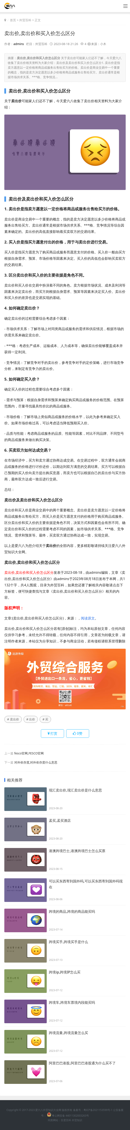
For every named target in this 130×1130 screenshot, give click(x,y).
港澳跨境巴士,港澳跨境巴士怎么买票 (77, 851)
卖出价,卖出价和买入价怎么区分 (41, 33)
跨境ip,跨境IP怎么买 (64, 972)
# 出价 (30, 719)
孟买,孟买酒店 (60, 820)
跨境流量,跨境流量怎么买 (68, 1033)
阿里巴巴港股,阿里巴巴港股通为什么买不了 (82, 1063)
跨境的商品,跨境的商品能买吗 (72, 911)
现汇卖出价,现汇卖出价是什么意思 (75, 790)
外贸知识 (77, 1120)
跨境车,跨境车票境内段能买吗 (72, 1002)
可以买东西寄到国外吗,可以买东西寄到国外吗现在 (85, 884)
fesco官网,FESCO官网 (29, 753)
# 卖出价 (13, 719)
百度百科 (66, 1120)
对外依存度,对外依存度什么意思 (36, 762)
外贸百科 (25, 20)
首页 (13, 20)
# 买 (45, 719)
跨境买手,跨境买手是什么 (68, 942)
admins (18, 44)
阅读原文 (88, 618)
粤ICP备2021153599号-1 (97, 1110)
